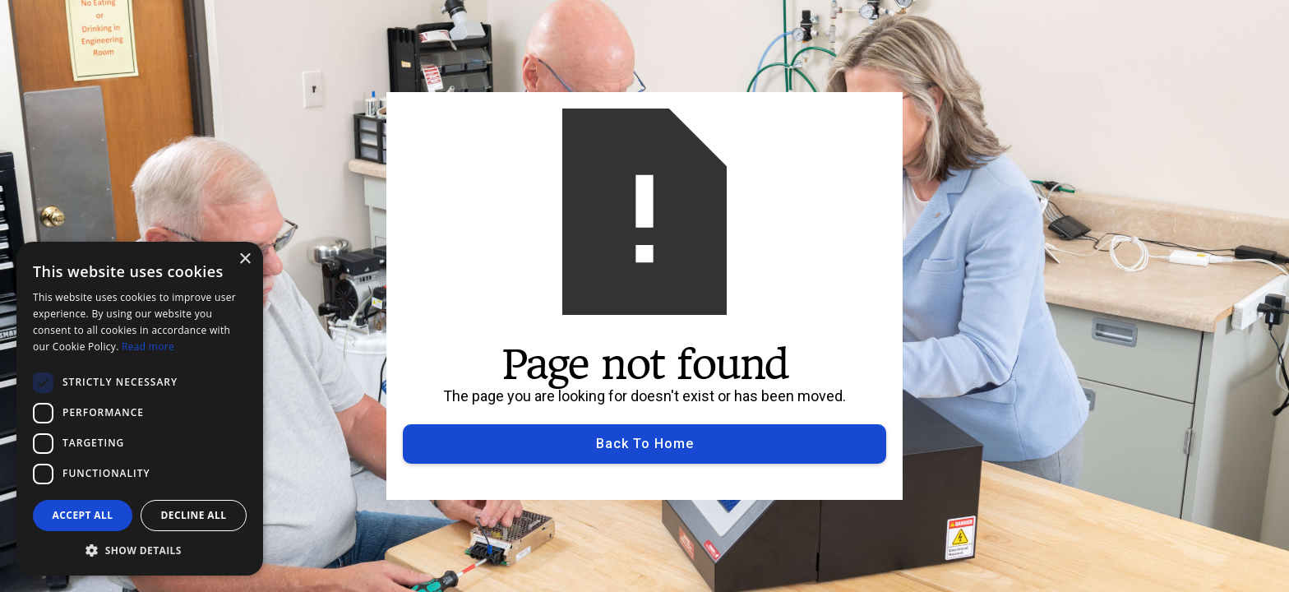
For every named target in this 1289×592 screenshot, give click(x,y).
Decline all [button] (194, 515)
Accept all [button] (83, 515)
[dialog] (139, 409)
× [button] (244, 259)
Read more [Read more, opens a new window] (148, 347)
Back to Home (645, 443)
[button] (140, 550)
